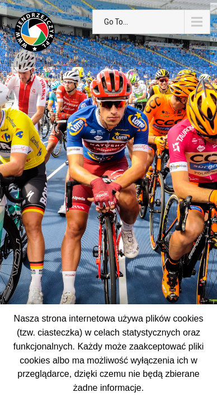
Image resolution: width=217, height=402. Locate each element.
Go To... (116, 22)
